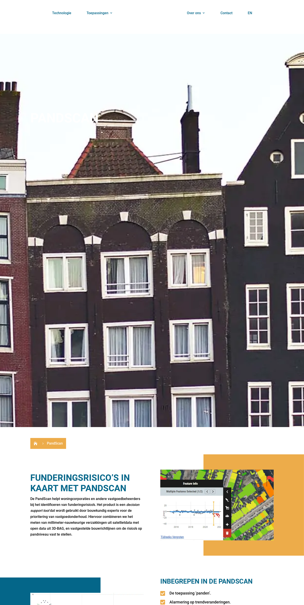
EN (250, 13)
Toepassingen (97, 13)
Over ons (194, 13)
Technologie (61, 13)
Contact (226, 13)
